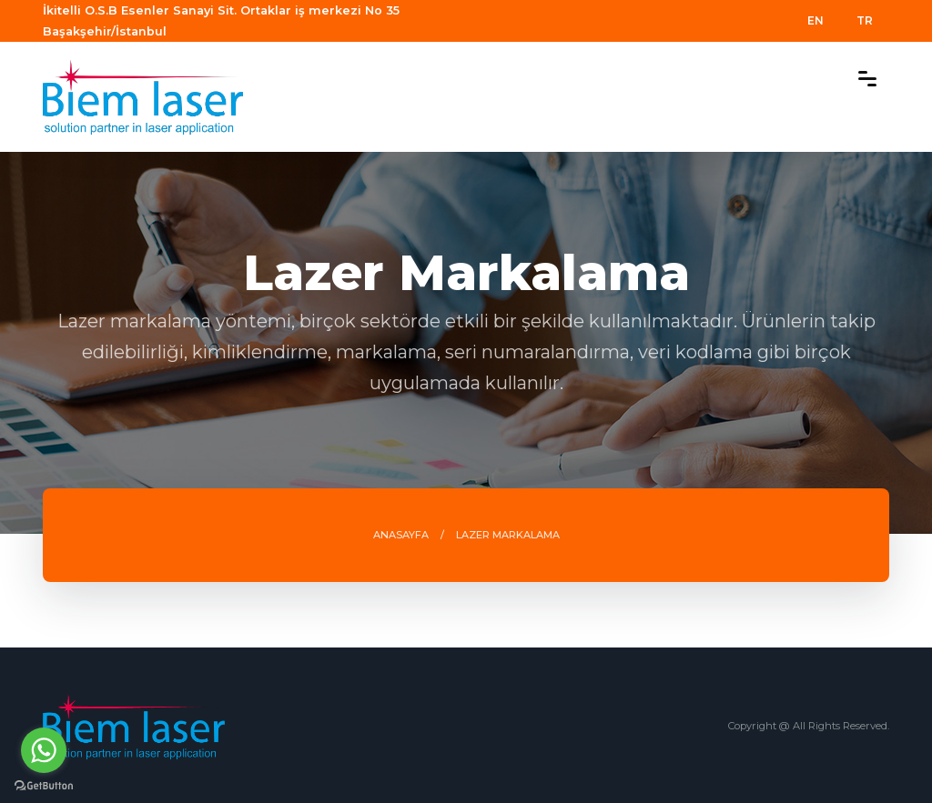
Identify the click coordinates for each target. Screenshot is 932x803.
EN (815, 20)
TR (864, 20)
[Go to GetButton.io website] (44, 784)
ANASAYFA (401, 534)
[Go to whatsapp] (43, 750)
